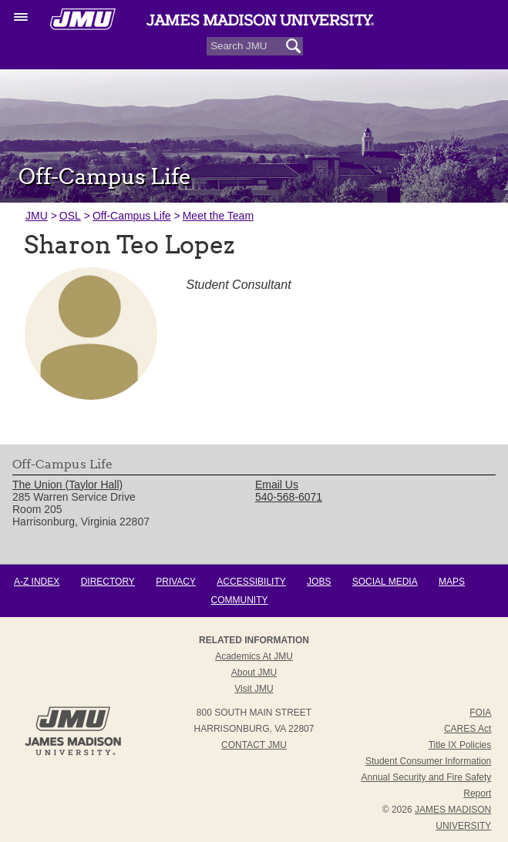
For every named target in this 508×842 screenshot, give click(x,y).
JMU (36, 216)
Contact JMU (254, 745)
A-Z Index (36, 581)
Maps (452, 581)
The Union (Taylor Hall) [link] (67, 484)
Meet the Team (218, 216)
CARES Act (467, 728)
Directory (108, 581)
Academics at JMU (254, 656)
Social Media (385, 581)
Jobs (319, 581)
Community (239, 600)
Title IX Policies (460, 745)
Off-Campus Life (132, 216)
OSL (70, 216)
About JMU (254, 672)
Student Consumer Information (428, 761)
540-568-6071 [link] (288, 497)
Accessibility (251, 581)
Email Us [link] (276, 484)
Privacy (176, 581)
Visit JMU (253, 688)
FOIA (480, 712)
